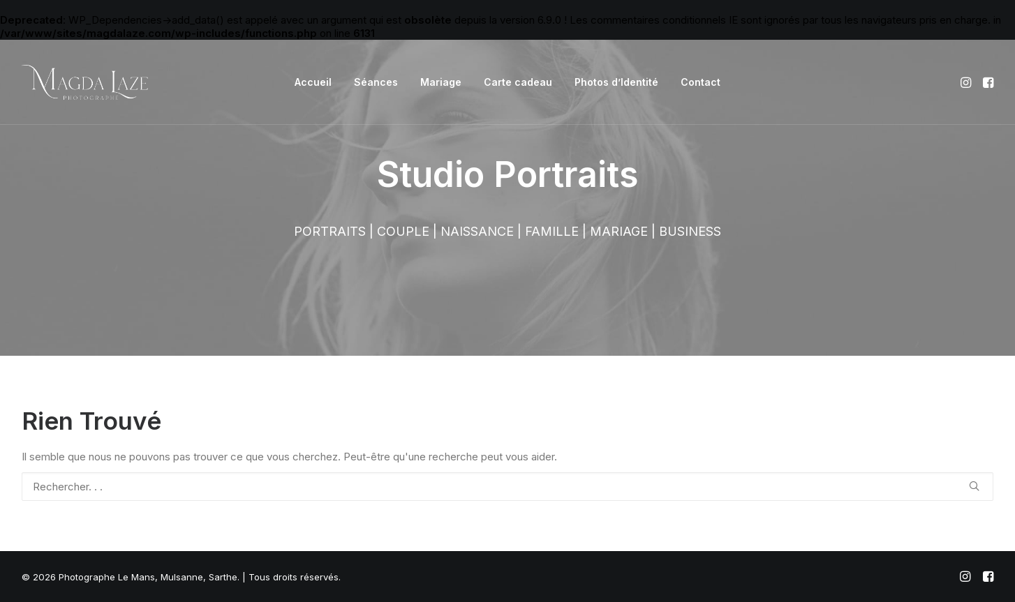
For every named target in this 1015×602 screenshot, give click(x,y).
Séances (376, 82)
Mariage (440, 82)
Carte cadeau (518, 82)
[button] (967, 82)
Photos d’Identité (616, 82)
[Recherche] (507, 486)
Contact (700, 82)
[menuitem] (313, 82)
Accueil (313, 82)
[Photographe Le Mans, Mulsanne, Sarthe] (85, 82)
